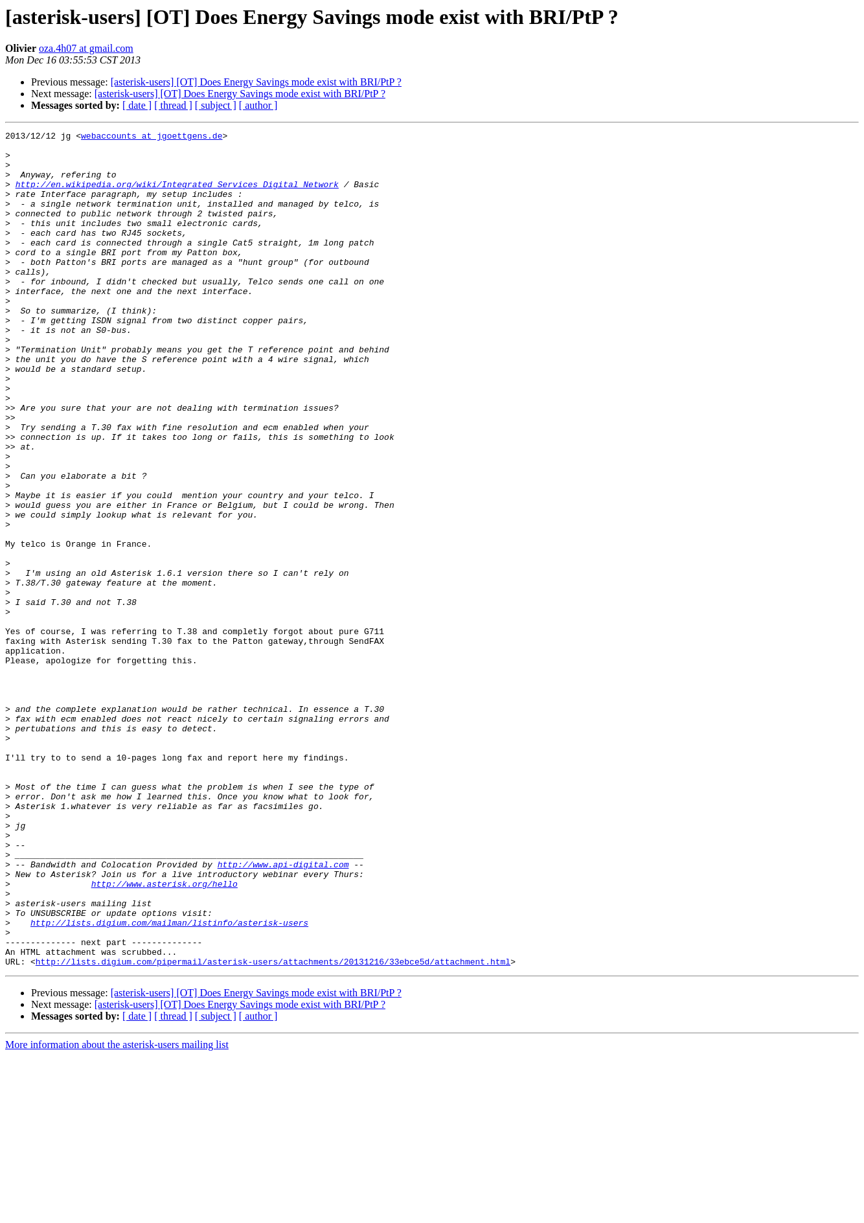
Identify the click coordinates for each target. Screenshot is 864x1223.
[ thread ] (173, 105)
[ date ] (137, 105)
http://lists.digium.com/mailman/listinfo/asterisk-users (169, 1082)
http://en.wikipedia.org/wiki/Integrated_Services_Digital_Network (177, 195)
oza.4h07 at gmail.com (86, 48)
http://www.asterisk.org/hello (164, 1035)
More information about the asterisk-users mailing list (117, 1211)
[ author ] (258, 105)
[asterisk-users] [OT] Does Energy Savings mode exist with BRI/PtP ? (256, 81)
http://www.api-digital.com (283, 1012)
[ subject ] (215, 105)
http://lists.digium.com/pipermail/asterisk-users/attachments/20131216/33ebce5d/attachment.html (273, 1128)
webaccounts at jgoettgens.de (151, 137)
